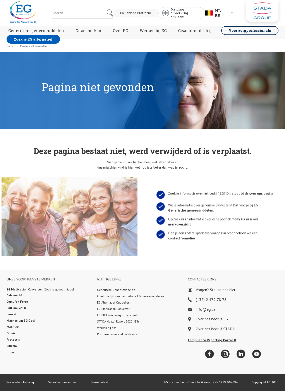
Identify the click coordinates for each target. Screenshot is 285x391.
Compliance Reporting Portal (212, 340)
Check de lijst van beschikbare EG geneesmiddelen (130, 296)
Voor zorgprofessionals (250, 30)
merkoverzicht (177, 224)
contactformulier (179, 238)
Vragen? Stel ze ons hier (211, 290)
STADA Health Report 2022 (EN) (118, 321)
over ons (258, 193)
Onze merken (88, 30)
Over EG (120, 30)
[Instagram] (225, 354)
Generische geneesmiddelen (36, 30)
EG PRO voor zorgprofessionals (118, 315)
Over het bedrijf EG (212, 319)
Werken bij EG (153, 30)
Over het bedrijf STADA (215, 329)
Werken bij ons (106, 328)
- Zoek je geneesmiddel (40, 289)
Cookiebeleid (99, 382)
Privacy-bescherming (20, 382)
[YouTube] (256, 354)
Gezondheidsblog (195, 30)
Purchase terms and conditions (117, 334)
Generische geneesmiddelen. (189, 210)
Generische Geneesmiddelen (116, 290)
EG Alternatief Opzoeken (113, 302)
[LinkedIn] (241, 354)
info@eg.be (201, 309)
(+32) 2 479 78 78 (207, 299)
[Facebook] (209, 354)
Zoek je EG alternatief (33, 39)
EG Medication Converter (113, 309)
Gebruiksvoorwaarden (62, 382)
